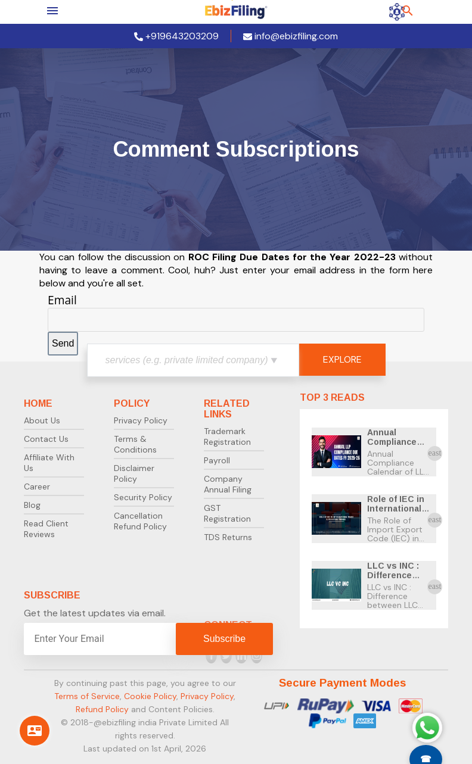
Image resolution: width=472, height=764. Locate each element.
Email (62, 300)
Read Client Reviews (46, 529)
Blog (32, 505)
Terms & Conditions (135, 444)
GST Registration (227, 513)
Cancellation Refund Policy (140, 521)
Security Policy (143, 497)
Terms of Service (87, 696)
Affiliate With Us (49, 462)
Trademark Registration (227, 436)
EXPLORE (342, 359)
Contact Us (46, 439)
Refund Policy (102, 709)
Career (37, 486)
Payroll (217, 460)
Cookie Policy (150, 696)
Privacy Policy (140, 420)
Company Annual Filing (227, 484)
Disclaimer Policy (134, 473)
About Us (42, 420)
